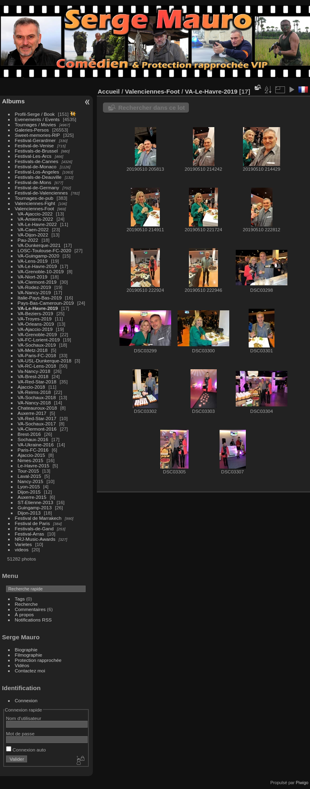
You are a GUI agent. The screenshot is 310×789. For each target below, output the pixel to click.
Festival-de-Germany (37, 187)
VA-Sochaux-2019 (37, 344)
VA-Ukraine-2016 (36, 444)
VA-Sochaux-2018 (37, 397)
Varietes (23, 544)
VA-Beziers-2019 (35, 313)
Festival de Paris (32, 523)
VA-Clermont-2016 (37, 428)
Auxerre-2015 (32, 497)
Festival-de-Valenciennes (41, 192)
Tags (20, 598)
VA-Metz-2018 (33, 350)
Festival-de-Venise (34, 145)
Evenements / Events (37, 119)
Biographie (26, 649)
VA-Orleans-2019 (36, 323)
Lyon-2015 (29, 486)
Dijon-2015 (29, 491)
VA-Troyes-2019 (35, 318)
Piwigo (302, 782)
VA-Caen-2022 (33, 229)
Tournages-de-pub (34, 198)
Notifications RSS (33, 619)
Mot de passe (20, 733)
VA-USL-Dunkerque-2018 (44, 360)
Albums (13, 101)
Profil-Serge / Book (35, 114)
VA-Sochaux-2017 (37, 423)
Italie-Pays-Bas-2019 (40, 297)
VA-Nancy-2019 (34, 292)
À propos (24, 614)
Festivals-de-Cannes (37, 161)
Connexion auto (26, 749)
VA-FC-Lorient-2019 (39, 339)
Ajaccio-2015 (31, 455)
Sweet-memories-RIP (37, 135)
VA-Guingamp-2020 (38, 255)
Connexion (26, 700)
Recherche (26, 604)
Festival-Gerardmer (35, 140)
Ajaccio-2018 (31, 386)
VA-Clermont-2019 (37, 282)
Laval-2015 (29, 476)
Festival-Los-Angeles (37, 171)
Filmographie (28, 654)
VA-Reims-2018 (34, 392)
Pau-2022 (28, 240)
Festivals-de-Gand (34, 528)
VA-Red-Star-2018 (37, 381)
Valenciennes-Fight (35, 203)
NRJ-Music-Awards (35, 539)
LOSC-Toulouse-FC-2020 (44, 250)
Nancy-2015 (30, 481)
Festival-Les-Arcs (33, 156)
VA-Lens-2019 (33, 261)
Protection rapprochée (38, 660)
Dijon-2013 (29, 512)
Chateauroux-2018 (37, 407)
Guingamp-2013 (35, 507)
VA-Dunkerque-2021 (39, 245)
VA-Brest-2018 (33, 376)
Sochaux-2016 (33, 439)
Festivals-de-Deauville (38, 177)
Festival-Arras (29, 533)
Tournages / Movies (35, 124)
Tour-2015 (28, 470)
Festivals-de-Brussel (36, 150)
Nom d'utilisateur (23, 718)
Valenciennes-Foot (34, 208)
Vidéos (22, 665)
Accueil (109, 91)
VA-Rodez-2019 (34, 287)
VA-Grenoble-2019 (37, 334)
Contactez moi (30, 670)
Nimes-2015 (30, 460)
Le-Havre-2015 (33, 465)
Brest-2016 (29, 434)
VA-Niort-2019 (33, 276)
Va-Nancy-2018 (34, 371)
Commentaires (30, 609)
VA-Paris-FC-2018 (37, 355)
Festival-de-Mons (33, 182)
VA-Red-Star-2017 (37, 418)
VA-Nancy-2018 (34, 402)
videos (22, 549)
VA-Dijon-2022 (33, 234)
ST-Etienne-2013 (35, 502)
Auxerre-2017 (32, 413)
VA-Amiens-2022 (35, 219)
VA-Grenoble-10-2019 (41, 271)
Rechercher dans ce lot (151, 107)
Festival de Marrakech (38, 518)
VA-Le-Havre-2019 (37, 266)
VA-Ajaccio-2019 (35, 329)
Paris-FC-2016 (33, 449)
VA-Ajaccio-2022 (35, 213)
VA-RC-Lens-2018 (37, 365)
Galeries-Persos (32, 129)
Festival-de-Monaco (36, 166)
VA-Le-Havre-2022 (37, 224)
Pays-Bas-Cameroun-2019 (46, 303)
